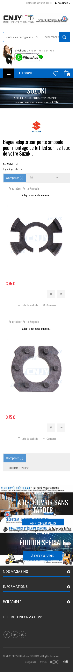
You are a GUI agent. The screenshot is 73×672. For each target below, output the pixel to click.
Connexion (64, 3)
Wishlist (55, 73)
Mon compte (12, 601)
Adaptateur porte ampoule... (36, 195)
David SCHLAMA (31, 656)
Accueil (18, 97)
